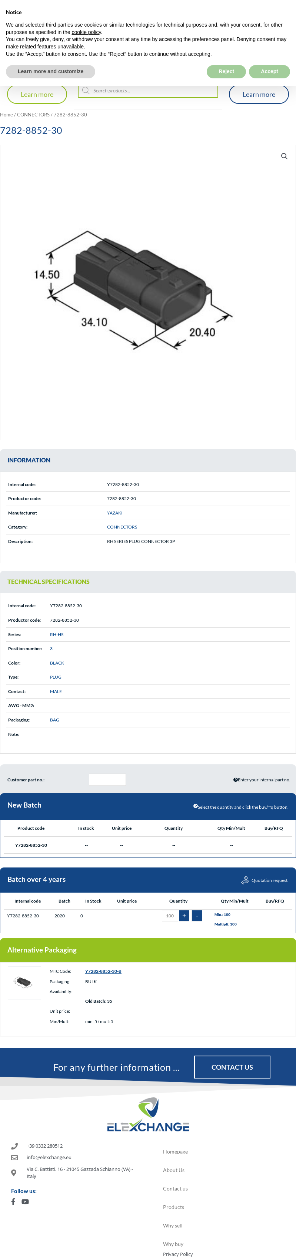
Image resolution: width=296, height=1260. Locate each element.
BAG (54, 720)
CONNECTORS (33, 115)
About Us (173, 1170)
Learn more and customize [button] (50, 55)
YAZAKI (115, 513)
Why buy (173, 1244)
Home (6, 115)
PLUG (55, 677)
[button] (284, 156)
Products (173, 1207)
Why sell (173, 1225)
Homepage (175, 1151)
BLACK (57, 663)
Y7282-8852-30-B (103, 971)
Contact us (175, 1188)
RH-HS (56, 634)
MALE (56, 691)
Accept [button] (269, 55)
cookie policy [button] (86, 15)
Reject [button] (226, 55)
